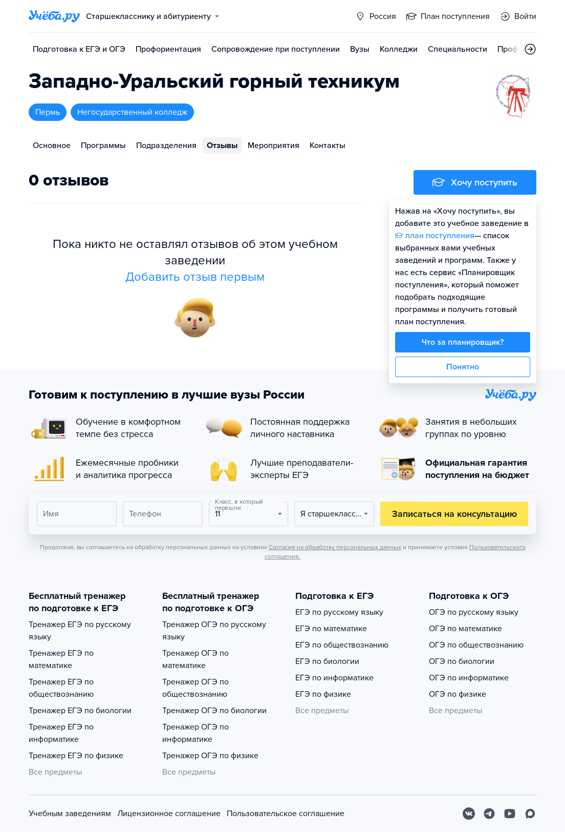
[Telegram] (489, 813)
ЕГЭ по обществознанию (341, 645)
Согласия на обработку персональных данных (335, 547)
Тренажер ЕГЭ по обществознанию (61, 688)
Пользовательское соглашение (285, 813)
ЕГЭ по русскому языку (339, 612)
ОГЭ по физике (457, 694)
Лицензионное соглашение (169, 813)
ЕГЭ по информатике (334, 678)
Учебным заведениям (70, 813)
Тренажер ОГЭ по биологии (214, 710)
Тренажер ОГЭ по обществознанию (195, 688)
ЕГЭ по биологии (327, 661)
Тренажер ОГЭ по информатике (195, 733)
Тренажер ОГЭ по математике (195, 659)
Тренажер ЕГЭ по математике (61, 659)
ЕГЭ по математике (331, 628)
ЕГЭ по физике (323, 694)
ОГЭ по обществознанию (476, 645)
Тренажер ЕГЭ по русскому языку (80, 630)
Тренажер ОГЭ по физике (210, 756)
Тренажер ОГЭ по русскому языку (214, 630)
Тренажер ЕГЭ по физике (76, 756)
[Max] (530, 813)
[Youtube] (510, 813)
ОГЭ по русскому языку (473, 612)
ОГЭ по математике (465, 628)
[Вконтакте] (469, 813)
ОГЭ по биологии (461, 661)
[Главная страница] (54, 16)
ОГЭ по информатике (469, 678)
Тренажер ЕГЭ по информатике (61, 733)
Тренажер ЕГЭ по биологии (80, 710)
